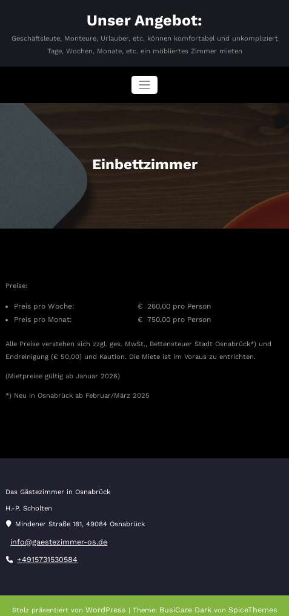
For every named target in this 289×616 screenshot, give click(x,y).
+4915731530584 (44, 554)
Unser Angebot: (144, 19)
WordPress (111, 603)
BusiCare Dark (186, 603)
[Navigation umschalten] (144, 82)
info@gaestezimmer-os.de (53, 538)
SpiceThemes (248, 603)
